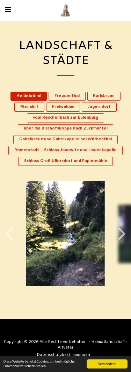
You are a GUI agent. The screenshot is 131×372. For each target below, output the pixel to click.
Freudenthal (67, 96)
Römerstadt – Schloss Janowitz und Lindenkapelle (65, 150)
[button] (8, 10)
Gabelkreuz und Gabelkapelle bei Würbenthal (65, 139)
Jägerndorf (99, 107)
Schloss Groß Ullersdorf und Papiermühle (65, 161)
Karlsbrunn (104, 96)
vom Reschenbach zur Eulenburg (65, 117)
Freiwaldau (63, 107)
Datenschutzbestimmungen (63, 355)
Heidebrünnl (28, 96)
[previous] (10, 233)
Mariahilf (29, 107)
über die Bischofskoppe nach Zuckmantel (66, 128)
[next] (120, 233)
